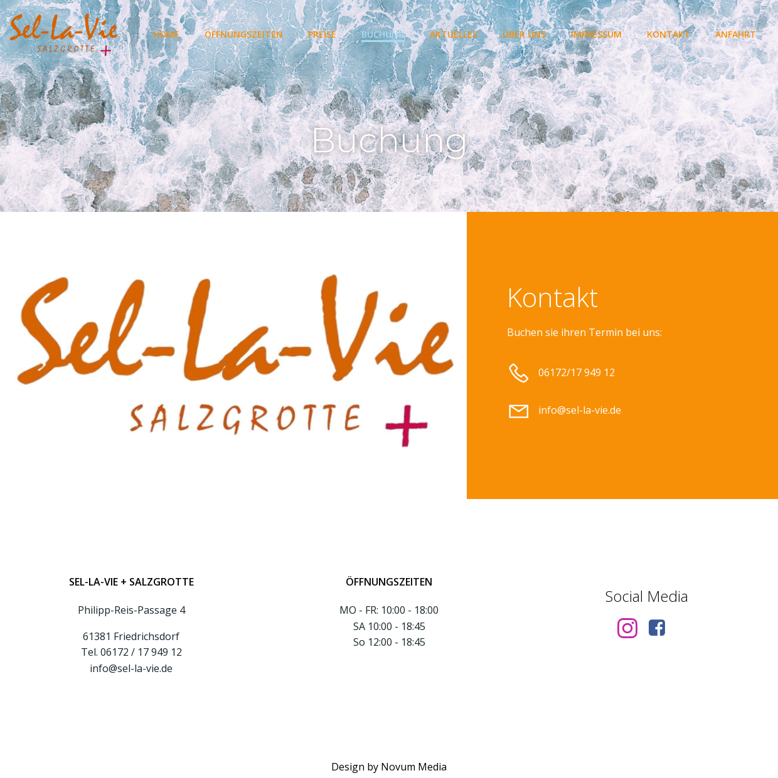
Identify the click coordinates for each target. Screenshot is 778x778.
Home (166, 34)
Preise (322, 34)
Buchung (383, 34)
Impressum (596, 34)
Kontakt (668, 34)
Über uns (524, 34)
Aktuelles (453, 34)
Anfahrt (735, 34)
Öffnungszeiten (244, 34)
